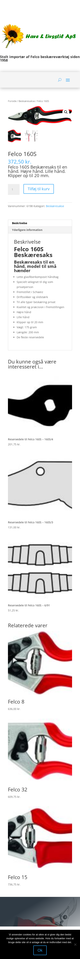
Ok (40, 950)
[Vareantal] (14, 189)
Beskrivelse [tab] (19, 223)
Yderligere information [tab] (27, 230)
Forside (12, 101)
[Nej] (75, 944)
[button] (65, 112)
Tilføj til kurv (39, 188)
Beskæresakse (27, 101)
